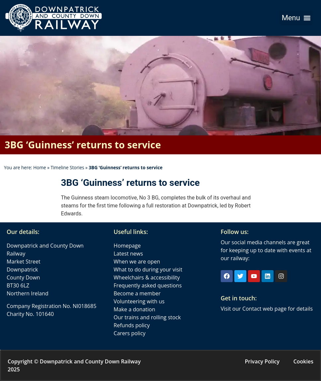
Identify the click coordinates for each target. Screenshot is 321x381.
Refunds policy (132, 325)
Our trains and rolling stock (147, 317)
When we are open (137, 261)
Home (39, 167)
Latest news (128, 253)
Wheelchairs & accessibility (147, 277)
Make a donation (134, 309)
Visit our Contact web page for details (267, 308)
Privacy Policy (262, 361)
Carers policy (129, 333)
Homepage (127, 245)
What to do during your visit (148, 269)
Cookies (303, 361)
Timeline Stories (67, 167)
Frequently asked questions (148, 285)
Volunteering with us (139, 301)
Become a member (137, 293)
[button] (296, 18)
